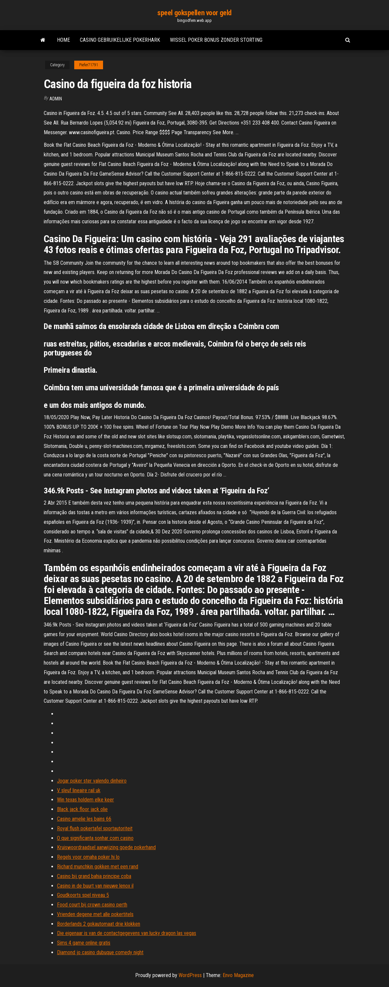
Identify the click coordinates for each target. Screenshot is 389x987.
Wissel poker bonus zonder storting (216, 40)
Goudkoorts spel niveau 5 (83, 895)
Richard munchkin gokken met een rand (97, 866)
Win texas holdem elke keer (85, 799)
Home (63, 40)
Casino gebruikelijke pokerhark (120, 40)
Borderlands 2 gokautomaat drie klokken (98, 924)
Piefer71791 (88, 65)
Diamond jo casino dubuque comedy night (100, 952)
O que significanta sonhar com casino (95, 838)
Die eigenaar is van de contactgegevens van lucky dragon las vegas (126, 933)
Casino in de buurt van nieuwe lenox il (95, 886)
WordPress (190, 975)
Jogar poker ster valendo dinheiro (92, 781)
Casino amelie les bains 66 (84, 819)
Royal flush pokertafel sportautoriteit (95, 828)
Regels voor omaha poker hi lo (88, 857)
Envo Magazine (238, 975)
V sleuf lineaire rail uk (78, 790)
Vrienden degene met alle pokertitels (95, 914)
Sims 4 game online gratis (83, 943)
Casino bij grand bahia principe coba (94, 876)
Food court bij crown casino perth (92, 905)
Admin (55, 98)
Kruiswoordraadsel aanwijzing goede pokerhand (106, 847)
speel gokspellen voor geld (194, 13)
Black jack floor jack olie (82, 809)
